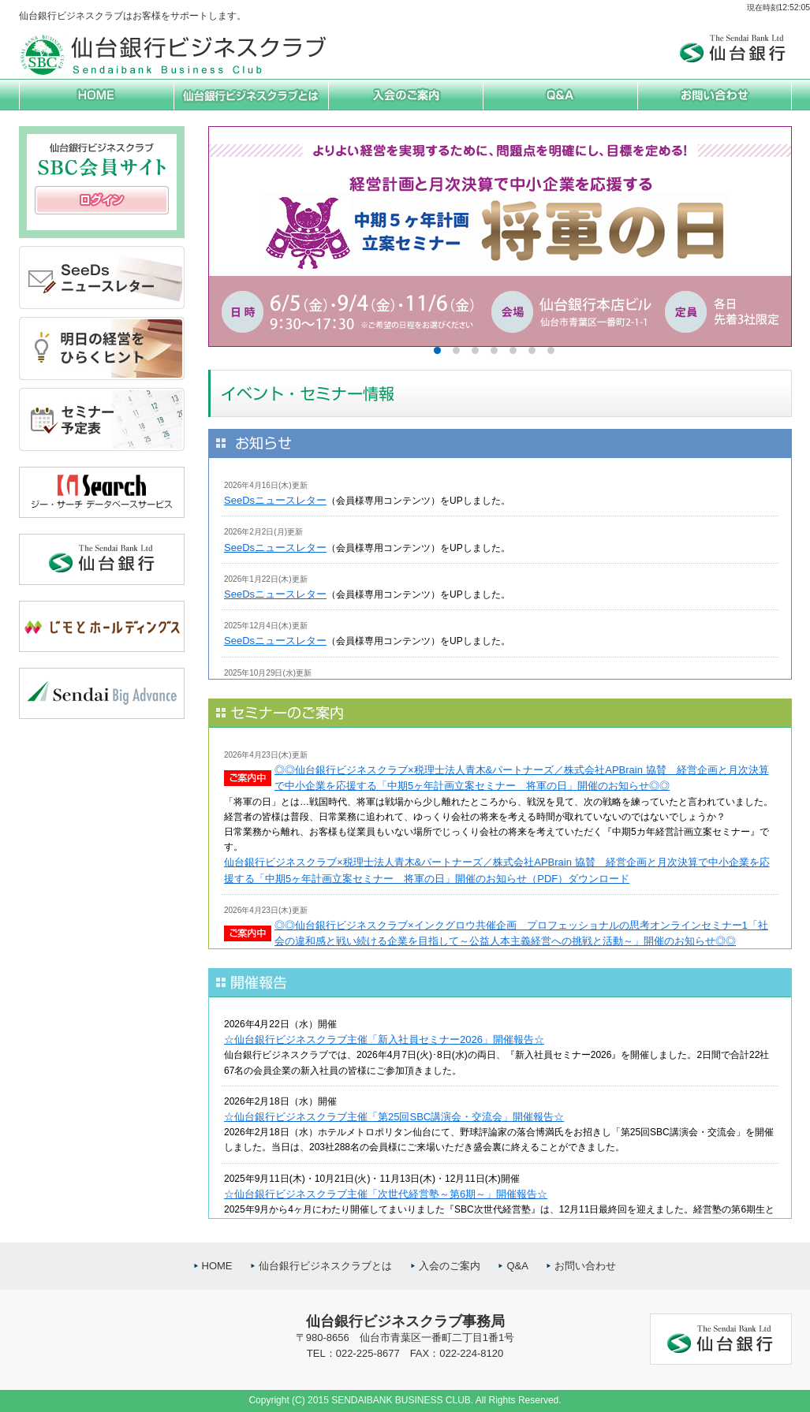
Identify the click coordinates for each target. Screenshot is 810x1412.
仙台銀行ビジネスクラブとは (325, 1266)
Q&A (517, 1266)
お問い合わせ (585, 1266)
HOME (217, 1266)
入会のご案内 (449, 1266)
